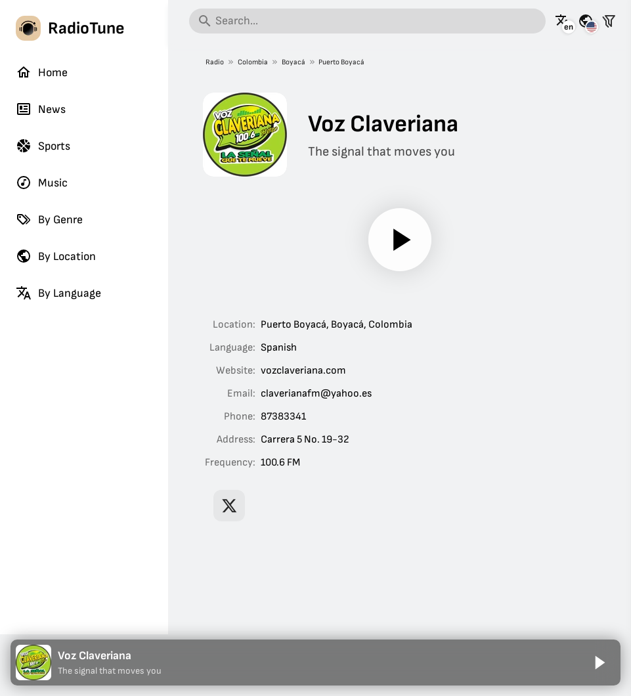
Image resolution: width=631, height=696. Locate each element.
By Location (56, 256)
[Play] (399, 239)
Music (42, 182)
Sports (43, 146)
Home (42, 72)
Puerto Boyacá (341, 62)
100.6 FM (280, 462)
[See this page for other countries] (585, 21)
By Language (58, 293)
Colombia (253, 62)
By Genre (49, 219)
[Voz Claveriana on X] (229, 505)
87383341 (283, 416)
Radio (215, 62)
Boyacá (293, 62)
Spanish (279, 347)
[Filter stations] (608, 21)
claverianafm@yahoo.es (316, 393)
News (41, 109)
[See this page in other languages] (562, 21)
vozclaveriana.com (303, 370)
